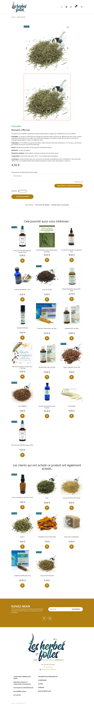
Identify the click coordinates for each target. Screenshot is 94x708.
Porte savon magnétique (71, 537)
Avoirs (40, 684)
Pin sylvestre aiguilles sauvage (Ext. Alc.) (71, 251)
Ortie (46, 498)
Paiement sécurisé (71, 677)
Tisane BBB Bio (22, 406)
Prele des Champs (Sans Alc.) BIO (46, 329)
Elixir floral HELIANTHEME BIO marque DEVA (22, 251)
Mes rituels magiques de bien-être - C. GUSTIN (22, 367)
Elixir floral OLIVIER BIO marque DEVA (22, 445)
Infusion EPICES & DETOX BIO (71, 498)
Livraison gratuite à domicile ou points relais (74, 687)
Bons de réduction (44, 691)
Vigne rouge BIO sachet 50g (71, 367)
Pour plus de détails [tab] (42, 205)
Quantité (14, 191)
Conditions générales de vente (22, 678)
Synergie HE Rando (22, 328)
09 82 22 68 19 (49, 667)
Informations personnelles (48, 677)
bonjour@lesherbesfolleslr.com (49, 669)
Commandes (42, 680)
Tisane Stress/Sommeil (47, 576)
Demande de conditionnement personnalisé (24, 172)
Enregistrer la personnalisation (68, 186)
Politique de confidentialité (23, 688)
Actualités (17, 695)
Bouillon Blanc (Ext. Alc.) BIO (47, 367)
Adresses (41, 688)
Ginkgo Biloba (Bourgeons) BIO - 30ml (71, 290)
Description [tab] (29, 205)
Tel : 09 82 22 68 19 (70, 697)
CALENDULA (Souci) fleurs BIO (47, 537)
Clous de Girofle (47, 290)
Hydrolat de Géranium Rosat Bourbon (47, 407)
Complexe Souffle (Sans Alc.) (22, 576)
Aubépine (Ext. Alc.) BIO (71, 329)
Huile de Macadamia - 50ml (22, 290)
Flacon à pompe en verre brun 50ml (22, 497)
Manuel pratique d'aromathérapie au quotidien (47, 251)
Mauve (22, 537)
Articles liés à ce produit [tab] (60, 205)
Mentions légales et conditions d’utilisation (22, 683)
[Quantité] (22, 191)
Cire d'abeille (71, 406)
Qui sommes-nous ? (19, 691)
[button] (71, 7)
